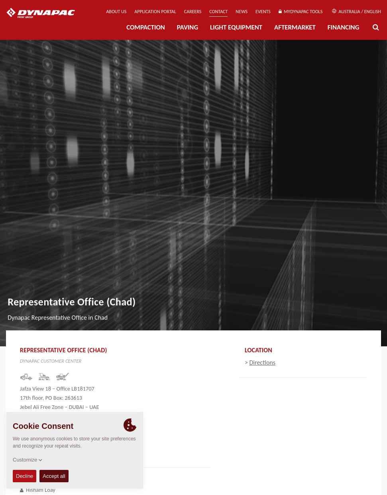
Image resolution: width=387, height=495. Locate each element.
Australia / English (356, 11)
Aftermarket (295, 27)
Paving (187, 27)
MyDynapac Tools (300, 11)
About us (116, 11)
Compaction (145, 27)
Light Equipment (236, 27)
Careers (192, 11)
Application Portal (155, 11)
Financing (343, 27)
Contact (218, 11)
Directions (262, 362)
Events (263, 11)
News (242, 11)
